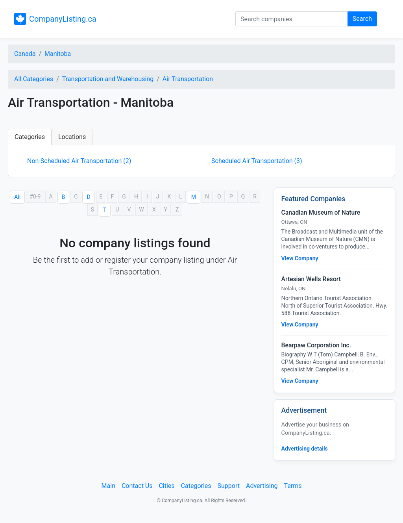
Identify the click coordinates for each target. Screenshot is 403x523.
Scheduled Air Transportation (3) (256, 161)
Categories (30, 137)
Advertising (262, 486)
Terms (292, 486)
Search (362, 18)
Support (229, 486)
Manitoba (57, 53)
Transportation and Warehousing (107, 79)
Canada (24, 53)
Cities (166, 486)
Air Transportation (188, 79)
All (17, 197)
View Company (299, 258)
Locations (72, 137)
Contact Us (137, 486)
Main (108, 486)
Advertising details (304, 448)
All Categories (33, 79)
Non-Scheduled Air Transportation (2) (79, 161)
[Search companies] (291, 18)
